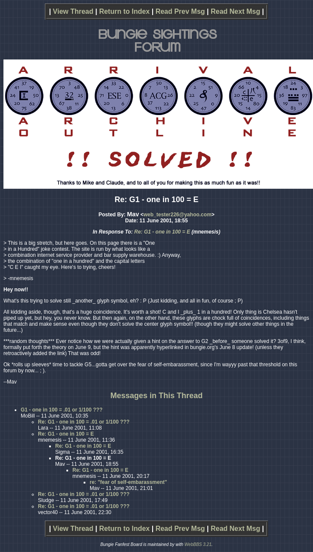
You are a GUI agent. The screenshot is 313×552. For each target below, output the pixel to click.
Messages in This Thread (156, 395)
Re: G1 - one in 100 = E (162, 232)
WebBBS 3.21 (198, 544)
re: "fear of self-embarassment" (128, 482)
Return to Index (124, 11)
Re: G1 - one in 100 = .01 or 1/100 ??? (83, 422)
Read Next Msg (235, 11)
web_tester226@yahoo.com (178, 215)
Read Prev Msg (180, 11)
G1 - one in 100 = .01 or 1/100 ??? (62, 410)
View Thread (73, 11)
